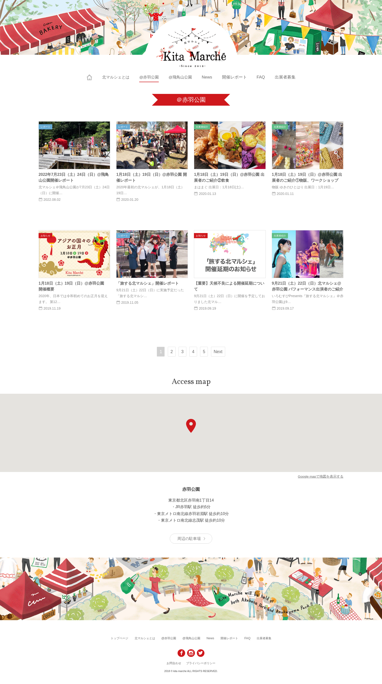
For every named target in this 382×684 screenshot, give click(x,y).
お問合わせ (174, 663)
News (209, 77)
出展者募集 (287, 77)
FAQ (263, 77)
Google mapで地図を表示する (320, 477)
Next (218, 351)
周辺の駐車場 (189, 539)
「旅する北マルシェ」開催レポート (147, 283)
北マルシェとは (114, 77)
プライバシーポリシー (200, 663)
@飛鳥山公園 (181, 77)
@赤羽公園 (149, 77)
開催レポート (236, 77)
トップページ (125, 638)
